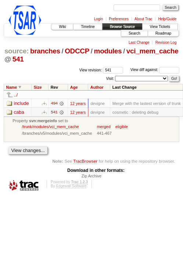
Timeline (87, 27)
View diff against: (154, 70)
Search (134, 33)
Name (11, 87)
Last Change (139, 42)
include (21, 103)
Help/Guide (167, 19)
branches (45, 51)
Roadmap (163, 33)
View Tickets (160, 27)
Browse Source (122, 27)
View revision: (90, 70)
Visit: (110, 78)
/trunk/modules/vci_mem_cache (50, 126)
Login (98, 19)
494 (54, 103)
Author (97, 87)
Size (38, 87)
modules (108, 51)
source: (16, 51)
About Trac (143, 19)
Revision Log (166, 42)
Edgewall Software (71, 186)
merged (103, 126)
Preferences (119, 19)
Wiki (62, 27)
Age (74, 87)
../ (16, 95)
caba (19, 112)
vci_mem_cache (152, 51)
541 (18, 59)
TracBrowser (85, 161)
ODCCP (77, 51)
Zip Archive (91, 176)
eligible (121, 126)
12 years (78, 103)
